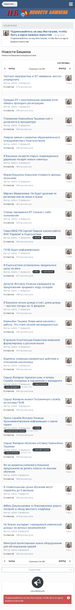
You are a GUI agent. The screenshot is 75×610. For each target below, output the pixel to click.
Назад (12, 69)
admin (14, 83)
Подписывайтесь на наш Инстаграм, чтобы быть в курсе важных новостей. (38, 33)
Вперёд (62, 69)
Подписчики (34, 570)
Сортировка (63, 63)
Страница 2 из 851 (37, 69)
